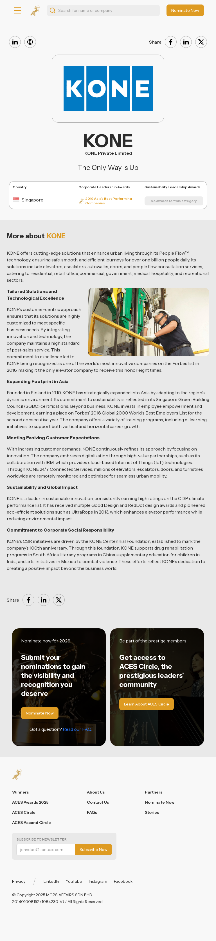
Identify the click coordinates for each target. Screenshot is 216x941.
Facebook (123, 881)
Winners (20, 792)
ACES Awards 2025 (30, 802)
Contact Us (98, 802)
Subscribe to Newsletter (42, 839)
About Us (96, 792)
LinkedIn (51, 881)
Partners (153, 792)
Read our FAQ (77, 729)
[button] (17, 10)
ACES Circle (23, 812)
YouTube (74, 881)
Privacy (18, 881)
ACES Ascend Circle (31, 822)
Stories (152, 812)
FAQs (92, 812)
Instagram (98, 881)
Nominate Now (159, 802)
